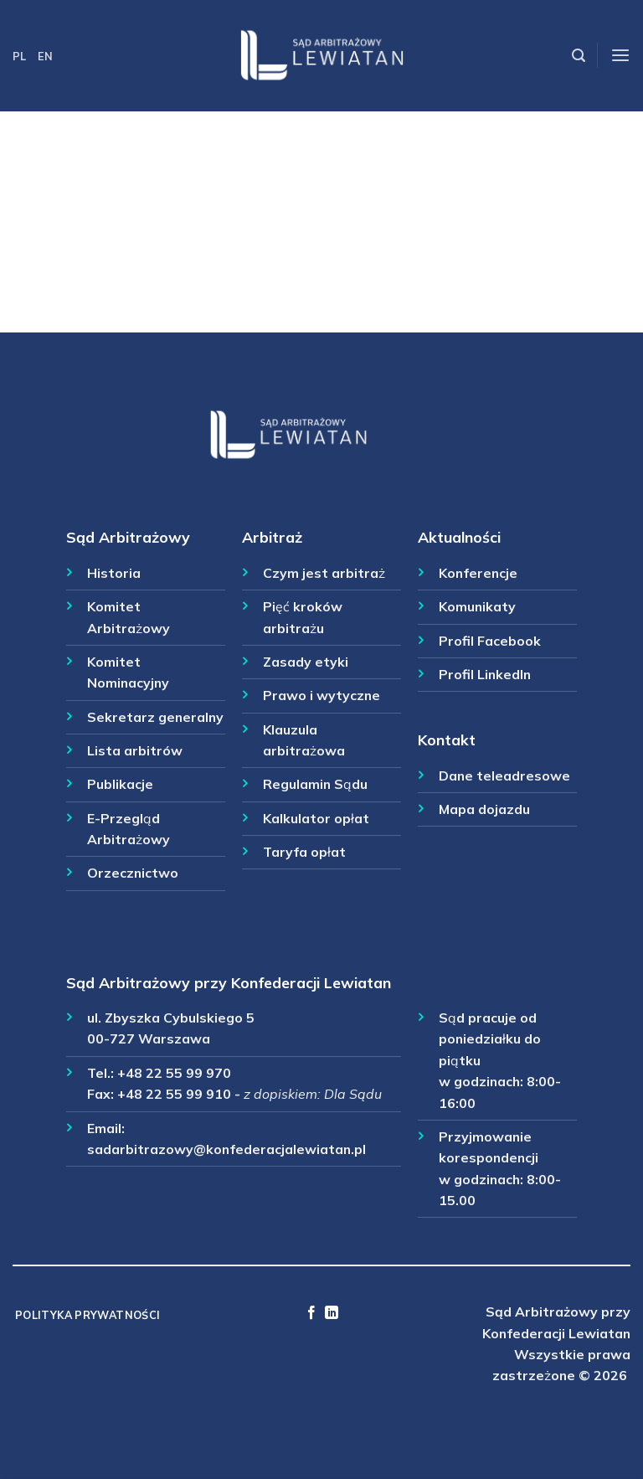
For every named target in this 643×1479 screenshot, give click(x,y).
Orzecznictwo (132, 872)
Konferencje (478, 572)
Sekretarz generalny (155, 717)
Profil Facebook (490, 640)
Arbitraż (272, 537)
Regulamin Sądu (315, 784)
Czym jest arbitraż (324, 572)
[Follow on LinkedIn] (331, 1313)
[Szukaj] (578, 55)
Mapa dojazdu (484, 809)
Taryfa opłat (304, 851)
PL (19, 56)
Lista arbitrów (135, 750)
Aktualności (459, 537)
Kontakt (447, 739)
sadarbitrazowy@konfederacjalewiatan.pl (226, 1149)
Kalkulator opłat (316, 818)
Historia (114, 572)
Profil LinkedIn (485, 674)
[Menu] (620, 55)
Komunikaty (477, 606)
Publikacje (120, 784)
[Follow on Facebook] (311, 1313)
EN (45, 56)
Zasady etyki (305, 661)
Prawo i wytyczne (321, 695)
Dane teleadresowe (504, 775)
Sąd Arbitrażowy (128, 537)
